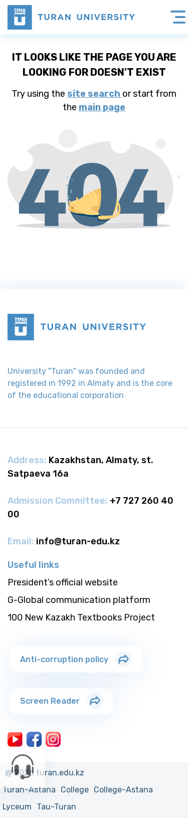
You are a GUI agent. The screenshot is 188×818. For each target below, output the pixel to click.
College (75, 789)
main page (102, 107)
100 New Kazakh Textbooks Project (81, 617)
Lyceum (17, 806)
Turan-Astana (29, 789)
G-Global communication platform (79, 599)
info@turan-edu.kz (78, 541)
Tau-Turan (56, 806)
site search (94, 93)
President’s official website (63, 582)
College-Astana (123, 789)
